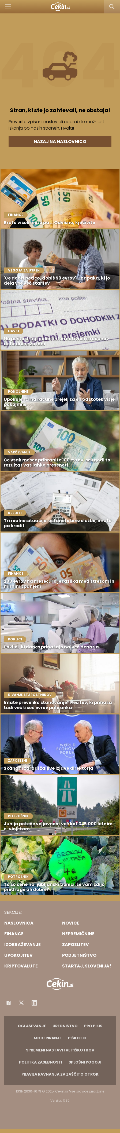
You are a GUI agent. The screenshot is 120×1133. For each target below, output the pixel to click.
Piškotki (77, 1038)
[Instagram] (34, 1003)
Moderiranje (48, 1038)
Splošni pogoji (85, 1062)
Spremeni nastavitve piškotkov (60, 1050)
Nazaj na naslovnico (60, 141)
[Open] (8, 6)
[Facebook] (8, 1003)
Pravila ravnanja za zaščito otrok (60, 1074)
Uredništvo (65, 1026)
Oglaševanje (32, 1026)
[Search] (112, 6)
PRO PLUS (93, 1026)
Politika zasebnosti (40, 1062)
